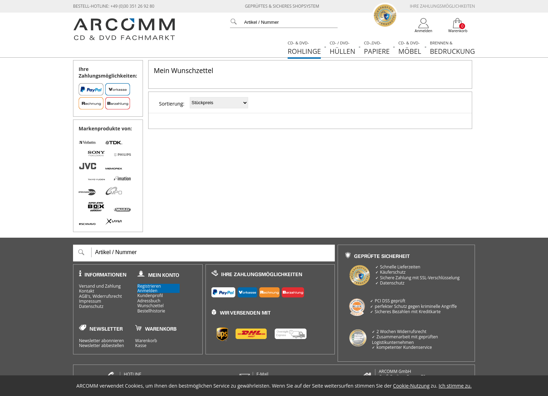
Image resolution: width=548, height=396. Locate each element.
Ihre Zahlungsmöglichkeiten (442, 6)
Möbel (409, 48)
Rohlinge (304, 48)
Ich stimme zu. (455, 385)
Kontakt (86, 291)
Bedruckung (452, 48)
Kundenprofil (150, 295)
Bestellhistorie (151, 311)
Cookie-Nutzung (411, 385)
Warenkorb (146, 340)
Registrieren (149, 286)
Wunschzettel (150, 305)
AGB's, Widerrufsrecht (100, 296)
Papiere (377, 48)
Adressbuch (148, 300)
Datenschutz (91, 306)
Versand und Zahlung (100, 286)
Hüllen (342, 48)
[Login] (423, 25)
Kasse (140, 345)
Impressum (90, 301)
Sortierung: (171, 103)
